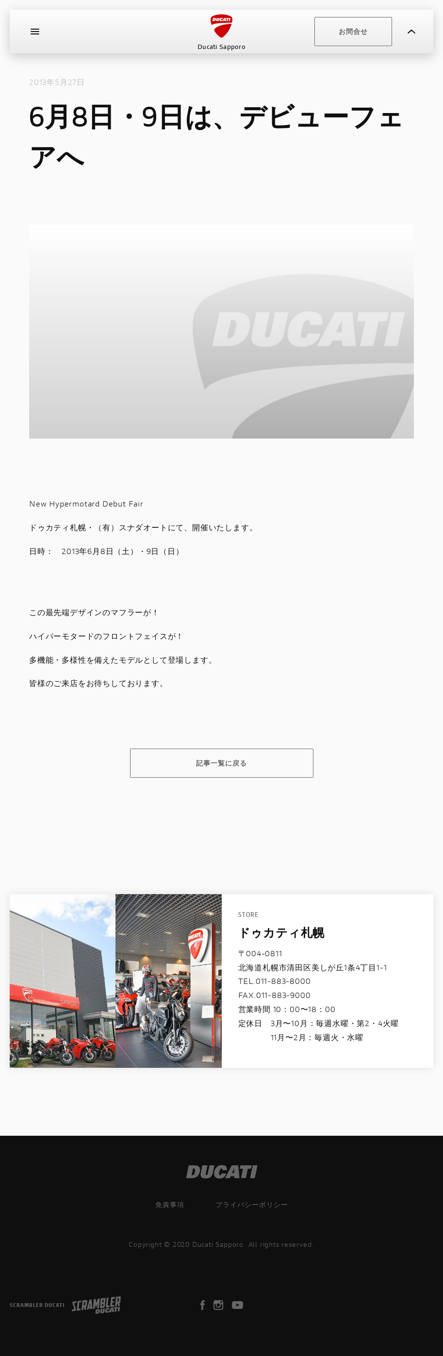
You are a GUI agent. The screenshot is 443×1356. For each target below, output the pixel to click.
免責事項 (169, 1204)
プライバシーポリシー (251, 1204)
